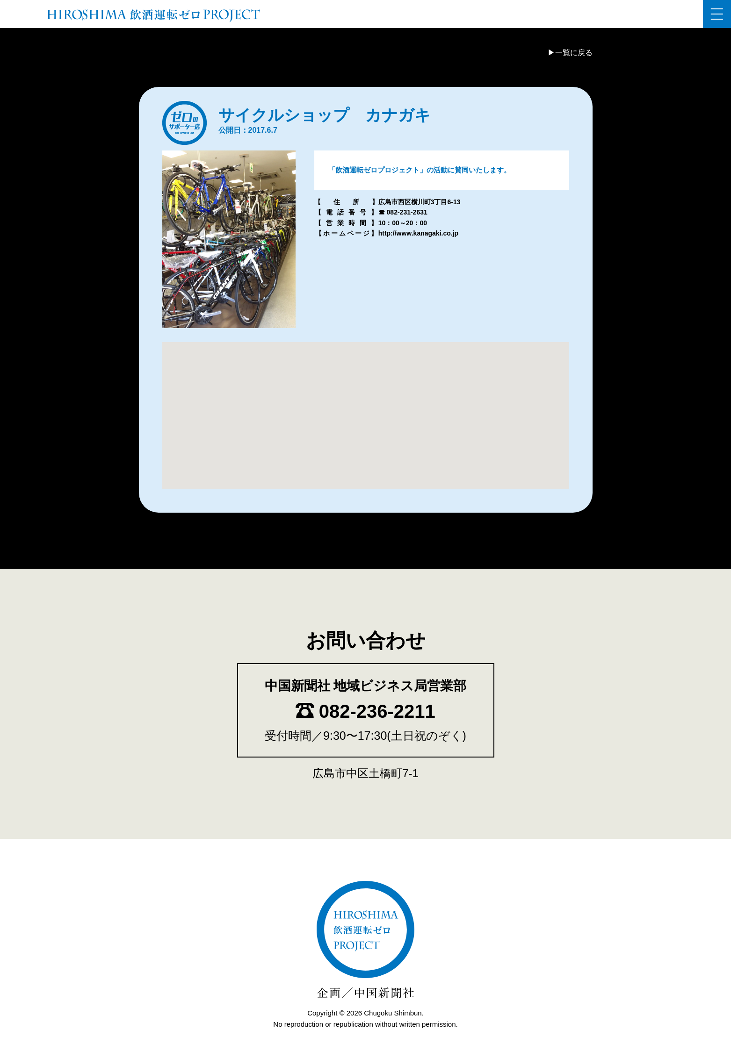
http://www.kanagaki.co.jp (418, 233)
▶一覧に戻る (570, 53)
